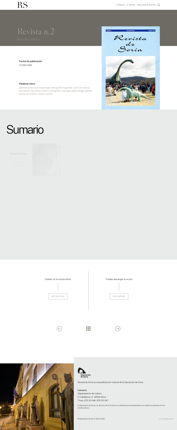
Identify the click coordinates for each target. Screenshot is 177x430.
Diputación (36, 91)
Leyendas (65, 91)
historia (45, 91)
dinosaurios (24, 91)
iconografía (55, 91)
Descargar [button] (119, 296)
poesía (22, 94)
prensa (41, 94)
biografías (67, 87)
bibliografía (56, 87)
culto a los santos (81, 87)
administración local (28, 87)
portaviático (31, 94)
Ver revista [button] (57, 296)
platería (88, 91)
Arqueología (44, 87)
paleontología (77, 91)
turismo (49, 94)
